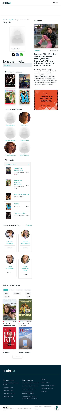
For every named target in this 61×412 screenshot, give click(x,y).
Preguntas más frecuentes (48, 385)
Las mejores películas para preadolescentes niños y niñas (30, 397)
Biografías (11, 20)
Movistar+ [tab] (19, 290)
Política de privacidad (48, 406)
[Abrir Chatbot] (57, 408)
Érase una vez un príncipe (18, 182)
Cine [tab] (6, 290)
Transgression (20, 213)
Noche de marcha (21, 194)
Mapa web (44, 391)
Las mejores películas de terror (30, 386)
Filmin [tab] (6, 293)
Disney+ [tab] (28, 293)
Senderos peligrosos (18, 169)
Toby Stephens (10, 267)
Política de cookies (38, 406)
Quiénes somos (45, 382)
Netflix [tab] (11, 290)
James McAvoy (10, 242)
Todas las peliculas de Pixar (29, 389)
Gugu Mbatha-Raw (25, 268)
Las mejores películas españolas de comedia (28, 392)
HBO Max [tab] (27, 290)
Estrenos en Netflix (8, 390)
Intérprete (7, 65)
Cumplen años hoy (11, 225)
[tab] (17, 164)
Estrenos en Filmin (8, 396)
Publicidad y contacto (47, 388)
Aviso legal (37, 409)
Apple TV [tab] (7, 296)
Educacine (43, 379)
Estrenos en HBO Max (9, 393)
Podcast (37, 50)
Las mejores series (8, 387)
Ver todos (29, 225)
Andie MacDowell (25, 242)
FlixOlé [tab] (28, 296)
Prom (16, 204)
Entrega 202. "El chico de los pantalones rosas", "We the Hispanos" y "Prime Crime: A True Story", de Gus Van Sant (45, 60)
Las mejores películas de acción (30, 383)
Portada (5, 20)
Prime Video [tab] (17, 293)
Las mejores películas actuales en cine (11, 383)
